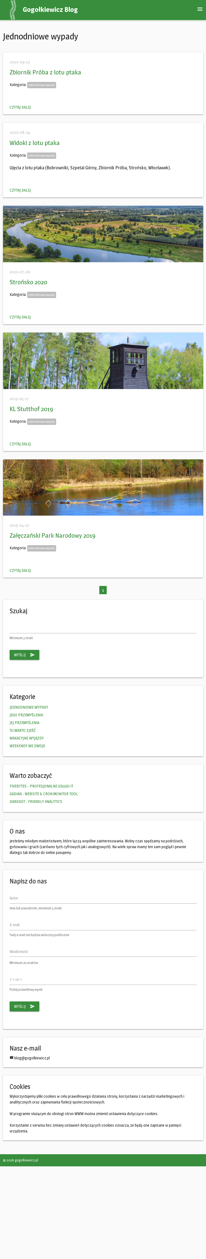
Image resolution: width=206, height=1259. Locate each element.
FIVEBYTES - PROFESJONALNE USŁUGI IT (41, 786)
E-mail (15, 924)
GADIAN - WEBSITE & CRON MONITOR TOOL (44, 793)
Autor (14, 898)
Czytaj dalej (20, 107)
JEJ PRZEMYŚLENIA (24, 722)
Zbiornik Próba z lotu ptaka (45, 72)
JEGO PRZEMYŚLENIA (26, 714)
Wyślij (24, 655)
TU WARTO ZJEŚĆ (23, 730)
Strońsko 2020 (28, 282)
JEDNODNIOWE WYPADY (29, 707)
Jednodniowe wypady (42, 85)
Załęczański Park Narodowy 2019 (52, 535)
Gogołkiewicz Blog (50, 9)
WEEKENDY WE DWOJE (27, 745)
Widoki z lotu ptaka (35, 143)
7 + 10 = (16, 979)
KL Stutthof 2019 (31, 409)
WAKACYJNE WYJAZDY (27, 738)
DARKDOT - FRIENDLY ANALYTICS (36, 801)
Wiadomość (19, 951)
